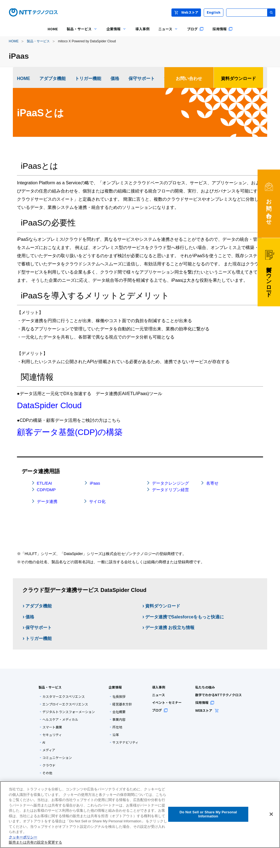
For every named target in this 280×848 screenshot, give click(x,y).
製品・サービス (38, 41)
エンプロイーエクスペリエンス (65, 704)
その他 (47, 773)
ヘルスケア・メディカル (60, 719)
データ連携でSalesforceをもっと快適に (184, 617)
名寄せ (212, 483)
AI (43, 742)
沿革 (115, 734)
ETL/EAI (44, 483)
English (214, 12)
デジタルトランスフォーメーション (68, 711)
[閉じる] (271, 814)
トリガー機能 (88, 78)
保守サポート (142, 78)
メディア (48, 750)
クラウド (49, 765)
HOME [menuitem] (53, 28)
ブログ (160, 710)
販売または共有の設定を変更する (35, 842)
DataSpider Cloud (49, 405)
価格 (114, 78)
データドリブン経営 (170, 489)
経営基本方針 (122, 704)
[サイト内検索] (250, 12)
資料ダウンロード (238, 78)
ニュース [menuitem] (166, 33)
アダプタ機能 (52, 78)
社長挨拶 (119, 696)
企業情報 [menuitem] (114, 33)
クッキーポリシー (23, 837)
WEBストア (207, 710)
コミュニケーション (57, 757)
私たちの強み (205, 687)
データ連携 (47, 501)
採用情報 (204, 702)
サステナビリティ (125, 742)
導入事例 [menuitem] (142, 28)
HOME (14, 41)
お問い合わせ (189, 78)
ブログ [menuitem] (195, 28)
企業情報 (115, 687)
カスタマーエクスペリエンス (63, 696)
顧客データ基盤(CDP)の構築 (69, 432)
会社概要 (119, 711)
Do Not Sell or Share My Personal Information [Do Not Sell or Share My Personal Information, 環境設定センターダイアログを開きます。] (208, 814)
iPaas (95, 483)
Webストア (186, 12)
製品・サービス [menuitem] (80, 33)
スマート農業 (52, 727)
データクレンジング (170, 483)
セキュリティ (52, 734)
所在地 (117, 727)
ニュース (158, 694)
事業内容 (119, 719)
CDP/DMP (46, 489)
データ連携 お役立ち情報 (169, 627)
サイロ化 (97, 501)
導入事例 (158, 687)
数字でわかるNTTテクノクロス (218, 694)
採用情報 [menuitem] (222, 28)
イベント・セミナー (167, 702)
